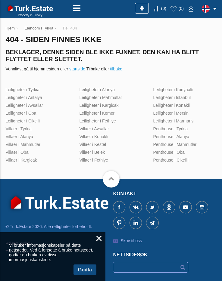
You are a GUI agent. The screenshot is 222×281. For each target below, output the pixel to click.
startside (77, 68)
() (163, 8)
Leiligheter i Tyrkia (22, 89)
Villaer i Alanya (19, 136)
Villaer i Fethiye (93, 160)
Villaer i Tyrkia (18, 128)
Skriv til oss (131, 240)
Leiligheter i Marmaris (173, 121)
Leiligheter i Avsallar (24, 105)
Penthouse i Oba (168, 152)
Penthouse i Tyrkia (170, 128)
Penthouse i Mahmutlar (174, 144)
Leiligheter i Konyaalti (173, 89)
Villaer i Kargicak (21, 160)
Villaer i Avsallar (94, 128)
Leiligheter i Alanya (97, 89)
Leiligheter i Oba (20, 113)
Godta (85, 269)
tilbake (116, 68)
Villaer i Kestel (92, 144)
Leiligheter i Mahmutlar (100, 97)
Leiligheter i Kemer (96, 113)
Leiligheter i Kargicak (98, 105)
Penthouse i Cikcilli (171, 160)
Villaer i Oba (16, 152)
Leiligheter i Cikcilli (22, 121)
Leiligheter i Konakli (171, 105)
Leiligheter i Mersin (171, 113)
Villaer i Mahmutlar (22, 144)
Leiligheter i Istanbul (172, 97)
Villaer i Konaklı (93, 136)
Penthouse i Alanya (171, 136)
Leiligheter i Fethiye (97, 121)
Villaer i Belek (92, 152)
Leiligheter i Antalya (23, 97)
